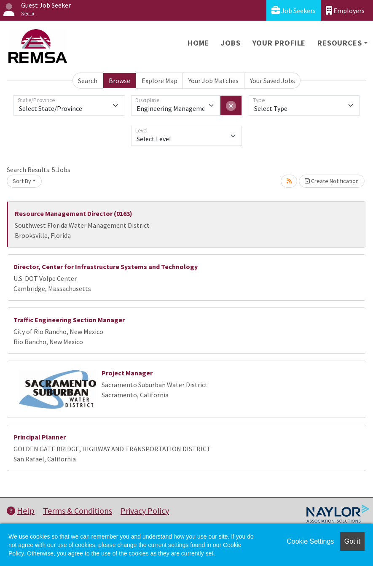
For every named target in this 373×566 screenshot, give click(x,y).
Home (198, 43)
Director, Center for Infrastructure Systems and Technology (105, 266)
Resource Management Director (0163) (73, 213)
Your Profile (279, 43)
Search (87, 80)
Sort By (22, 181)
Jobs (230, 43)
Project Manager (127, 373)
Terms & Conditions (77, 510)
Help (21, 510)
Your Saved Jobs (272, 80)
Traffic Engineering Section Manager (69, 319)
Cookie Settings (310, 541)
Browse (119, 80)
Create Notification (332, 181)
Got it (352, 541)
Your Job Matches (213, 80)
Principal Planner (39, 437)
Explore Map (159, 80)
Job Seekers (293, 10)
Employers (345, 10)
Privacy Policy (145, 510)
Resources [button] (339, 43)
